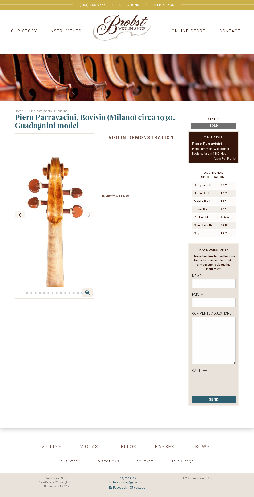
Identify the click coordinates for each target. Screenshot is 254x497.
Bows (202, 446)
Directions (129, 5)
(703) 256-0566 (93, 5)
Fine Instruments (40, 111)
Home (19, 111)
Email (197, 295)
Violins (62, 111)
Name (197, 276)
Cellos (127, 446)
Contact (230, 31)
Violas (89, 446)
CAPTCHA (199, 371)
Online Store (189, 31)
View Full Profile (225, 158)
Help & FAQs (163, 5)
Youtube (137, 487)
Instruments (65, 31)
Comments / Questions (212, 313)
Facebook (118, 487)
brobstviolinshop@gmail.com (126, 482)
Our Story (24, 31)
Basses (165, 446)
